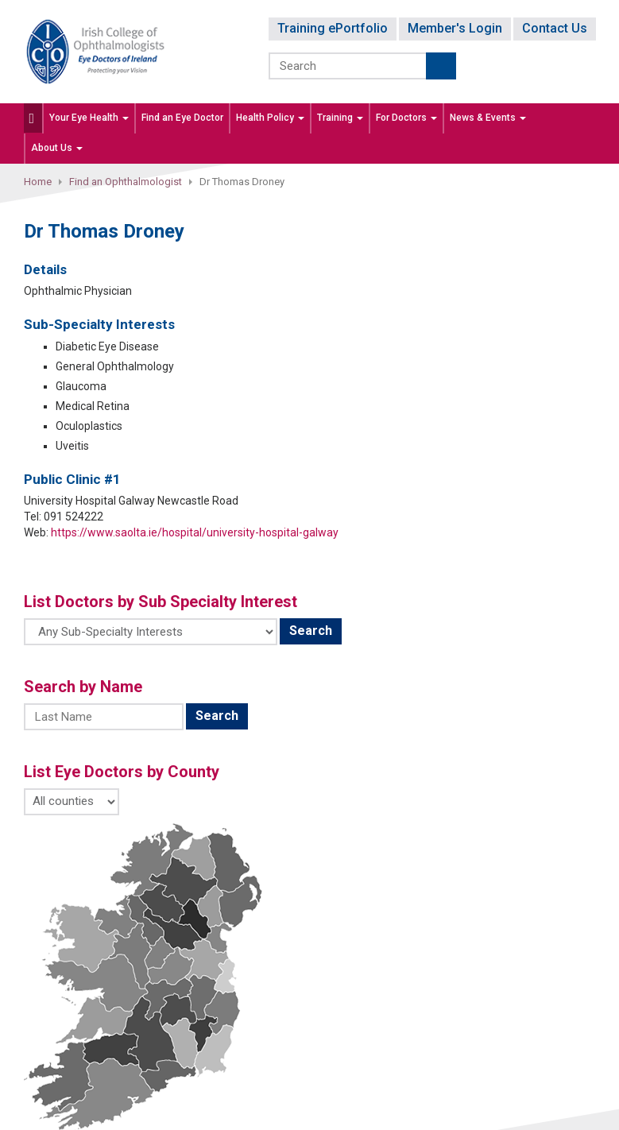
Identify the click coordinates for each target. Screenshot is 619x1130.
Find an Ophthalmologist (125, 182)
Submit (441, 65)
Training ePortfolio (332, 28)
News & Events (488, 117)
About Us (57, 147)
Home (38, 182)
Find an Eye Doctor (182, 117)
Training (340, 117)
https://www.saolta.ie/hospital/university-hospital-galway (195, 532)
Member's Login (455, 28)
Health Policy (270, 117)
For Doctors (406, 117)
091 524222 (73, 516)
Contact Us (554, 28)
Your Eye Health (89, 117)
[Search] (348, 65)
